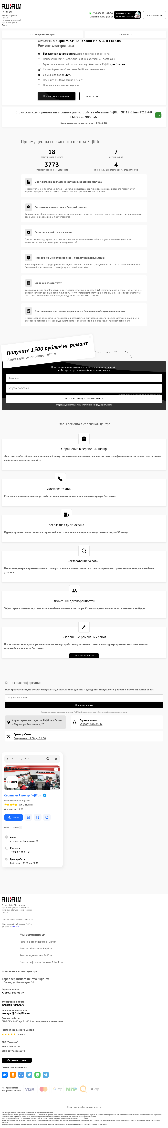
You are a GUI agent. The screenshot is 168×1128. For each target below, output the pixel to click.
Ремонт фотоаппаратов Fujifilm (38, 941)
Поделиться (5, 1075)
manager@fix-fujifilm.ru (16, 1013)
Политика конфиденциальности (84, 1107)
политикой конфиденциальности (97, 404)
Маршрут (14, 817)
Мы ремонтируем (42, 34)
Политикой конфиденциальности (112, 712)
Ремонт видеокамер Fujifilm (36, 955)
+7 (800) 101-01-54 (102, 13)
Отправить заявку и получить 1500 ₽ (84, 398)
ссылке (15, 926)
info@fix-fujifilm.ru (13, 1004)
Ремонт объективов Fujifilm (36, 948)
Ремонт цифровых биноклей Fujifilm (41, 962)
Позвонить (125, 34)
